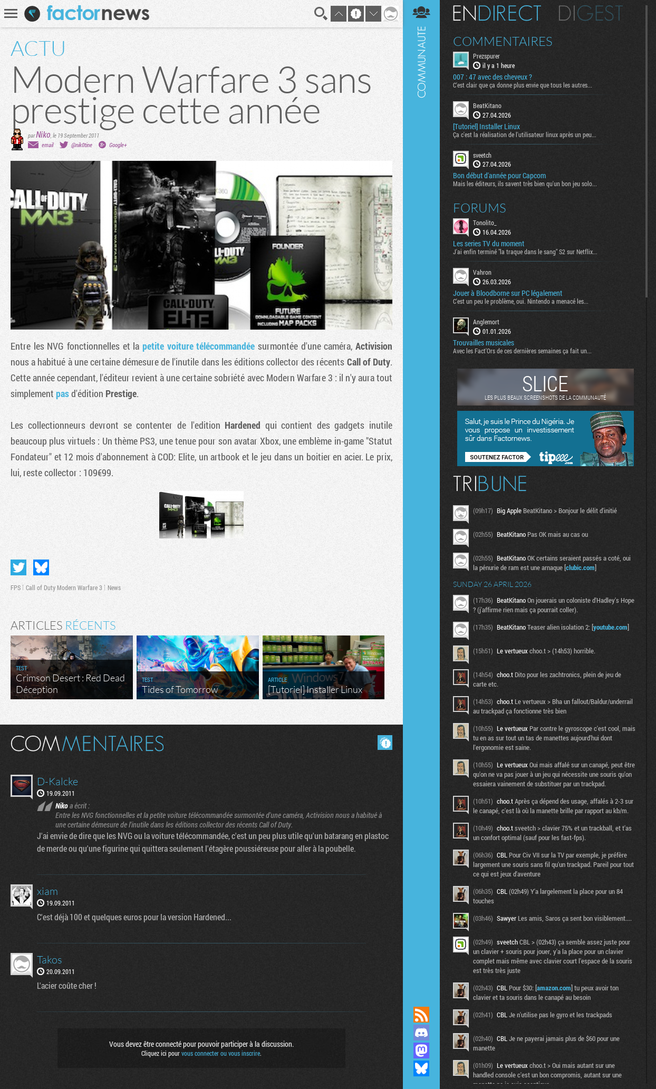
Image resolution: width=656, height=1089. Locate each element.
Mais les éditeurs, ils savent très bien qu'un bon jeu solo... (525, 183)
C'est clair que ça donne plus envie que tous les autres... (522, 85)
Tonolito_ (485, 222)
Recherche (321, 14)
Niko (43, 134)
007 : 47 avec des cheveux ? (492, 77)
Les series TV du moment (488, 243)
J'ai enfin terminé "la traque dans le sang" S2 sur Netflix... (525, 251)
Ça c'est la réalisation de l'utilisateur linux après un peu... (524, 134)
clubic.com (580, 567)
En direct (497, 13)
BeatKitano (487, 105)
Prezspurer (486, 56)
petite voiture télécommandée (198, 346)
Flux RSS (421, 1015)
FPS (16, 587)
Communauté (421, 493)
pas (62, 393)
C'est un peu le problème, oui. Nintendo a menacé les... (521, 301)
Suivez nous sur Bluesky (421, 1068)
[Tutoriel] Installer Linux (486, 126)
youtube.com (610, 627)
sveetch (482, 155)
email (47, 145)
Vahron (482, 272)
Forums (479, 208)
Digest (590, 13)
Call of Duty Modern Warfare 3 (64, 587)
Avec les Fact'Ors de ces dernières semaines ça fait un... (522, 350)
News (114, 587)
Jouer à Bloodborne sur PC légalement (507, 293)
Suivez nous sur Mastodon (421, 1050)
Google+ (118, 145)
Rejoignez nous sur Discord (421, 1032)
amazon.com (554, 987)
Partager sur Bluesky (41, 567)
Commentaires (503, 41)
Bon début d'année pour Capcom (499, 175)
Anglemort (486, 321)
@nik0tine (81, 145)
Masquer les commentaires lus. (385, 742)
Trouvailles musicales (483, 343)
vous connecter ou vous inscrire (220, 1053)
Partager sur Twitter (18, 567)
